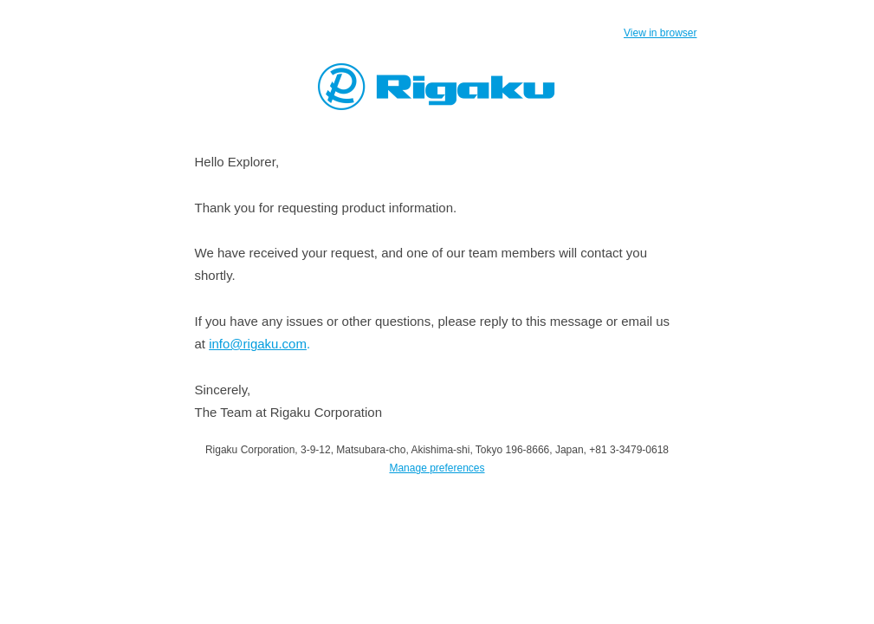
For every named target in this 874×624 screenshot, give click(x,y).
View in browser (660, 33)
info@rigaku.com (258, 343)
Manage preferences (436, 468)
